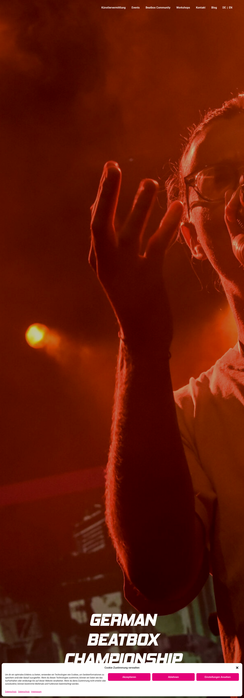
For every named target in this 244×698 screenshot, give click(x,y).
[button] (237, 666)
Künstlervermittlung (113, 7)
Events (136, 7)
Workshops (183, 7)
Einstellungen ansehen (218, 677)
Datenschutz (10, 692)
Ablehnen (173, 677)
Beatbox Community (158, 7)
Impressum (36, 692)
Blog (214, 7)
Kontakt (200, 7)
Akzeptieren (129, 677)
